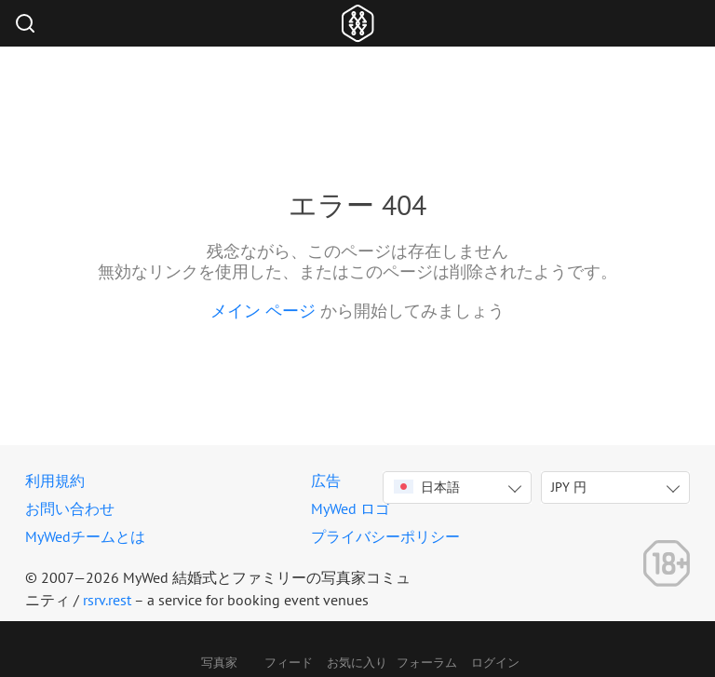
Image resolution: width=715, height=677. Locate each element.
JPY (569, 487)
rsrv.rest (107, 599)
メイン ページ (263, 310)
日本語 (427, 487)
